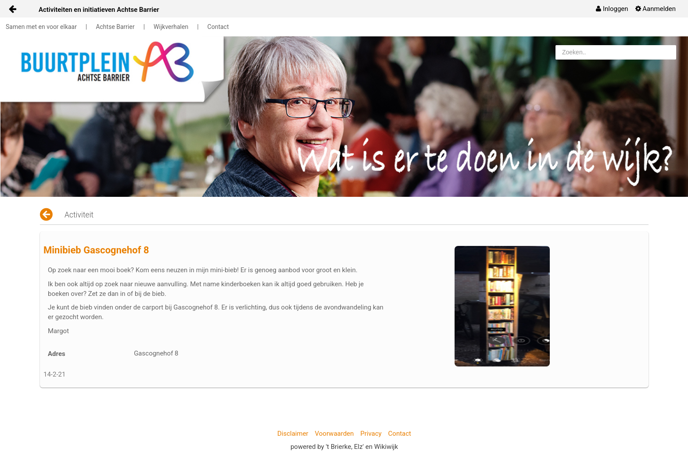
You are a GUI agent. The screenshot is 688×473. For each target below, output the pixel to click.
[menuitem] (611, 9)
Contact (218, 26)
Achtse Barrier (115, 26)
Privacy (370, 433)
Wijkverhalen (171, 26)
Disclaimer (292, 433)
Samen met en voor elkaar (41, 26)
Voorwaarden (334, 433)
